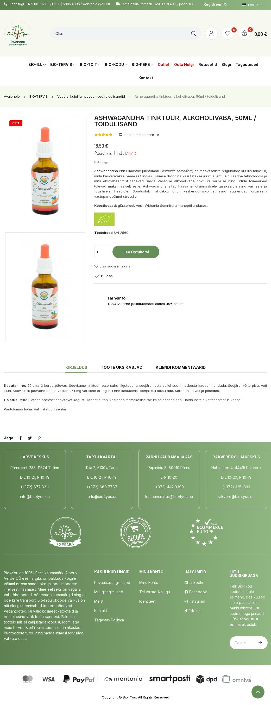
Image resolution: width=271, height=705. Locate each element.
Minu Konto (148, 582)
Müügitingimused (108, 592)
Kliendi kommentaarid (181, 367)
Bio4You (129, 697)
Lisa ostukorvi (135, 252)
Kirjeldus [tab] (76, 367)
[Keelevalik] (254, 5)
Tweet (30, 438)
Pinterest (39, 438)
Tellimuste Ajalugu (154, 592)
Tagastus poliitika (109, 620)
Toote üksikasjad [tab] (121, 367)
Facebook (196, 592)
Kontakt (100, 610)
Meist (98, 601)
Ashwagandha (106, 171)
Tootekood (103, 232)
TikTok (193, 610)
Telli (259, 642)
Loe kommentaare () (141, 134)
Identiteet (147, 601)
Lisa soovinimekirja (112, 266)
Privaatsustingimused (112, 582)
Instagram (195, 601)
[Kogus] (102, 252)
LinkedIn (194, 582)
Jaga (20, 438)
